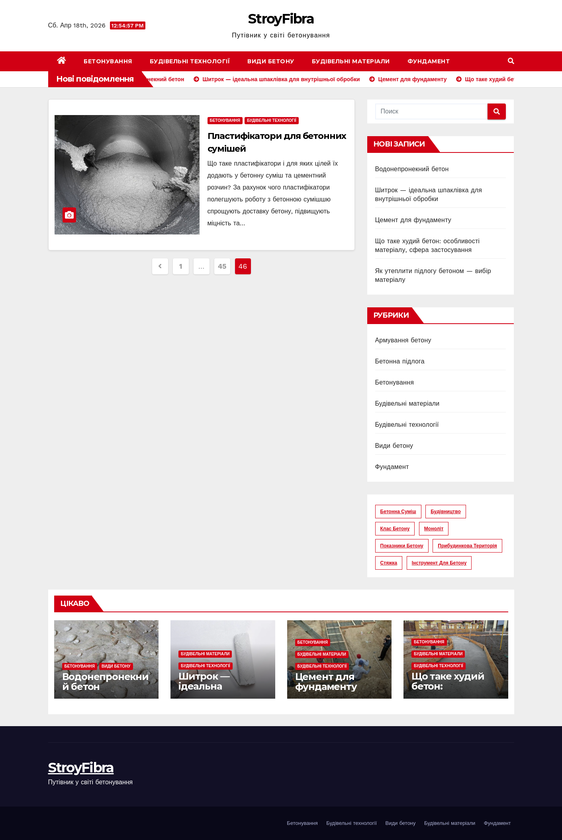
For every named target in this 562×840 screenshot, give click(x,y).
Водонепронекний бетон (412, 169)
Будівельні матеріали (351, 61)
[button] (511, 61)
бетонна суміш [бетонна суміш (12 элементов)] (398, 511)
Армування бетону (403, 340)
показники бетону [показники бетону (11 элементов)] (401, 546)
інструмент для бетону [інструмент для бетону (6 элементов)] (439, 563)
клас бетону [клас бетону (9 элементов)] (395, 528)
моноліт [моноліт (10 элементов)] (433, 528)
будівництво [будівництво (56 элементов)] (446, 511)
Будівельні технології (190, 61)
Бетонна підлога (400, 361)
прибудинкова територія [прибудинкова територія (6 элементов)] (467, 546)
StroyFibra (281, 18)
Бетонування (108, 61)
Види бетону (270, 61)
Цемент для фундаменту (413, 220)
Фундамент (428, 61)
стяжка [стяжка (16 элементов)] (389, 563)
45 (222, 266)
